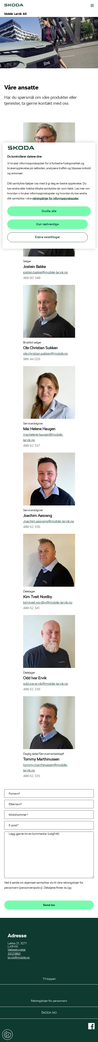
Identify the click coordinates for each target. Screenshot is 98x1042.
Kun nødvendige (47, 224)
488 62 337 (31, 445)
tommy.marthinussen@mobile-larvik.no (45, 767)
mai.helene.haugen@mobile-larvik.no (43, 437)
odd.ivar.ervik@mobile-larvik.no (45, 684)
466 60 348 (31, 278)
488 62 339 (31, 689)
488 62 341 (31, 608)
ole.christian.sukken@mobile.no (45, 353)
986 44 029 (31, 359)
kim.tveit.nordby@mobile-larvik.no (47, 602)
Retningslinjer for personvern (49, 1000)
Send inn (49, 905)
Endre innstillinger (7, 1034)
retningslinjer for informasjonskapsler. (55, 198)
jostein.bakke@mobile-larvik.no (45, 272)
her (69, 887)
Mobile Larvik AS (15, 14)
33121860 (14, 953)
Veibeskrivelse (16, 949)
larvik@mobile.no (19, 957)
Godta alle (49, 211)
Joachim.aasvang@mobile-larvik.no (48, 521)
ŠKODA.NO (49, 1012)
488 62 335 (31, 776)
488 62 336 (31, 527)
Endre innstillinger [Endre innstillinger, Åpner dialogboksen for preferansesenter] (47, 237)
